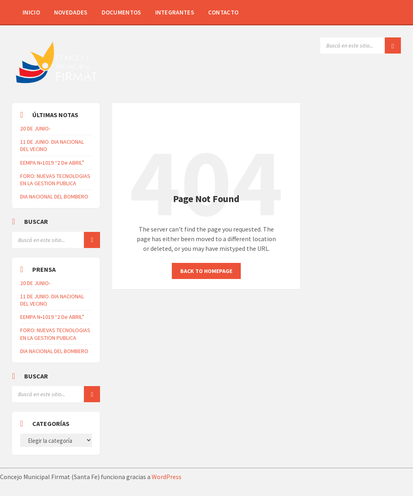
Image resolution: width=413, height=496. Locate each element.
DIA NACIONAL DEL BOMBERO (54, 196)
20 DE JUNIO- (35, 128)
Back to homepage (206, 271)
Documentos (121, 12)
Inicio (31, 12)
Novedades (71, 12)
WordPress (166, 477)
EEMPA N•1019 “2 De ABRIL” (52, 162)
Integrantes (174, 12)
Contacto (223, 12)
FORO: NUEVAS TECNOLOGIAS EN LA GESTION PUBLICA (55, 179)
